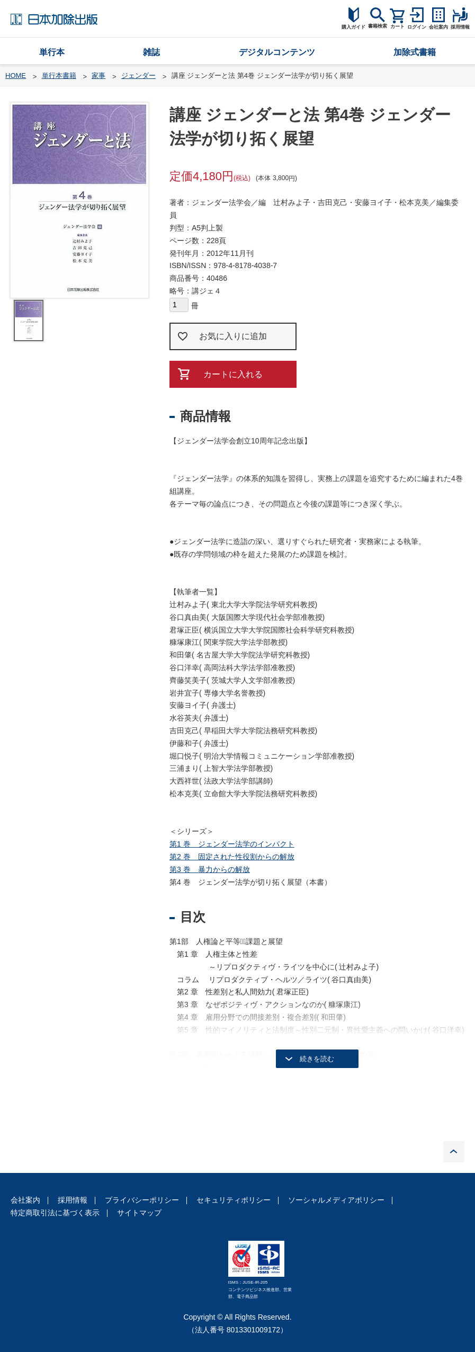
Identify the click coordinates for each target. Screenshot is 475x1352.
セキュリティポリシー (233, 1200)
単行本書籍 (59, 75)
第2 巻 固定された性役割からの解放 (231, 856)
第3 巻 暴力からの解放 (209, 869)
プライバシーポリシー (142, 1200)
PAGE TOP (453, 1151)
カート (397, 26)
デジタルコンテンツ (277, 52)
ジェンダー (138, 75)
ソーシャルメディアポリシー (336, 1200)
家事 (98, 75)
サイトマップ (139, 1212)
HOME (15, 75)
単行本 (52, 52)
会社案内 (25, 1200)
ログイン (416, 27)
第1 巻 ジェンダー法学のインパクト (231, 844)
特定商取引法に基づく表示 (55, 1212)
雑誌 (151, 52)
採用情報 (72, 1200)
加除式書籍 (414, 52)
